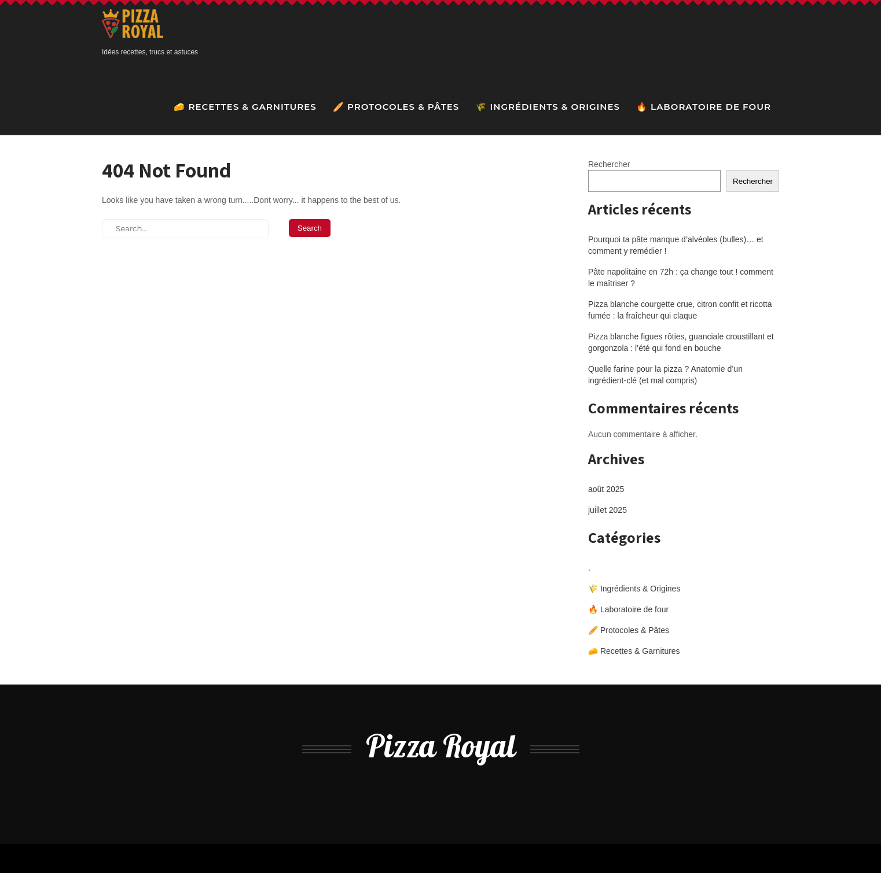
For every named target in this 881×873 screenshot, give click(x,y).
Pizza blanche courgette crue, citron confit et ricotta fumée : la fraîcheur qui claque (680, 309)
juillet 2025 (607, 510)
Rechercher (609, 164)
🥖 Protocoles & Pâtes (396, 106)
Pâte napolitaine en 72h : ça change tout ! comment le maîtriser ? (680, 277)
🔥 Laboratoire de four (703, 106)
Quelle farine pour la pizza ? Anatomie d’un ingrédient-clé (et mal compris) (665, 374)
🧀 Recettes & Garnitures (245, 106)
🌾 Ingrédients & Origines (547, 106)
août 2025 (606, 489)
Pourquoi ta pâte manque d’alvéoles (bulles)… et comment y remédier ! (675, 245)
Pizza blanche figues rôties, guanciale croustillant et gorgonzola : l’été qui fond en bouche (681, 342)
